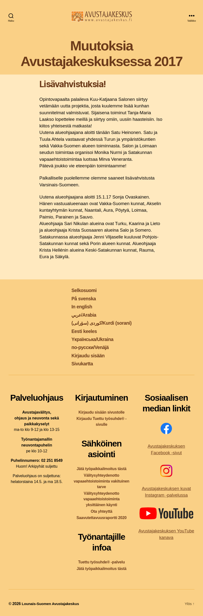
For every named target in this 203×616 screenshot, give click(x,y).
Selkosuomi (82, 290)
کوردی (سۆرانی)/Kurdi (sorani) (101, 323)
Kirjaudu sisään (86, 355)
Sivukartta (80, 363)
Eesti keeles (82, 331)
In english (79, 306)
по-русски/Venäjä (88, 347)
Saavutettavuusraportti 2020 (101, 518)
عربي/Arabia (82, 315)
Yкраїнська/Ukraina (91, 339)
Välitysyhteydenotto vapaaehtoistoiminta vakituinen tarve (101, 481)
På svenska (81, 298)
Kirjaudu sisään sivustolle (101, 412)
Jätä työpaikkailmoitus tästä (101, 469)
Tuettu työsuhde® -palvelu (101, 562)
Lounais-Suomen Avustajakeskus (51, 604)
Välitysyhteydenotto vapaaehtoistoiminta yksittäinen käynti (101, 499)
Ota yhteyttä (101, 511)
